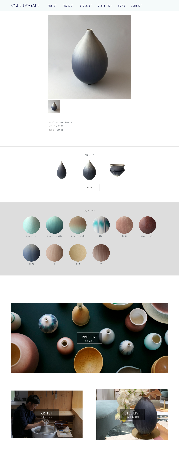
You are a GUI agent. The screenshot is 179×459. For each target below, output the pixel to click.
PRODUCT (68, 5)
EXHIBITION (105, 5)
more (89, 188)
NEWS (121, 5)
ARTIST (52, 5)
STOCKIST (86, 5)
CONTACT (136, 5)
